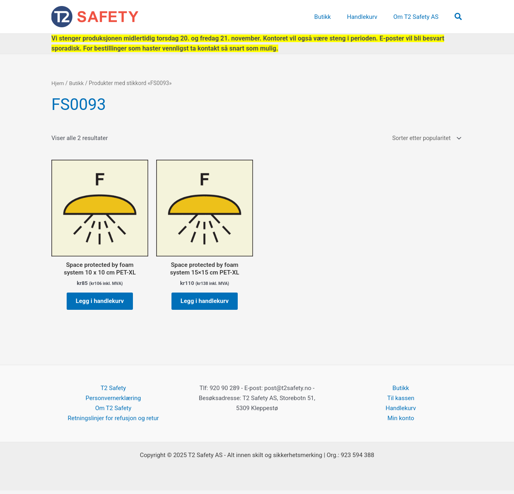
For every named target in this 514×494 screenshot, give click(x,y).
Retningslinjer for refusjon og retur (113, 421)
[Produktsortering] (425, 138)
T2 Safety (113, 391)
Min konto (401, 421)
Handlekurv (401, 411)
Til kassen (400, 401)
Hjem (58, 83)
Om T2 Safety (113, 411)
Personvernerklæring (113, 401)
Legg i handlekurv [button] (100, 303)
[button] (459, 16)
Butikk (77, 83)
